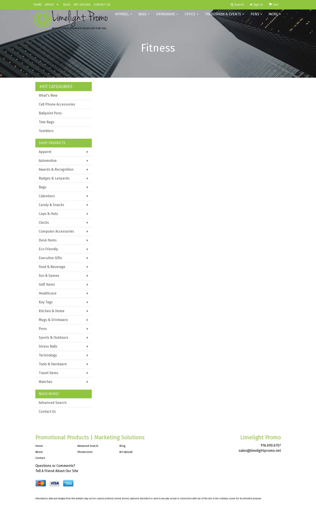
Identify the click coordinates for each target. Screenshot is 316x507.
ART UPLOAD (81, 4)
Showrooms (85, 451)
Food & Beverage (52, 267)
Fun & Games (49, 276)
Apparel (123, 17)
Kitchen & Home (51, 311)
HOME (38, 4)
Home (39, 445)
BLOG (66, 4)
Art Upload (125, 451)
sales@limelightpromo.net (260, 451)
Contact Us (47, 411)
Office (191, 17)
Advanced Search (53, 403)
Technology (48, 355)
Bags (143, 17)
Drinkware (167, 17)
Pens (256, 17)
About (39, 451)
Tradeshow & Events (224, 17)
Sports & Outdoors (53, 337)
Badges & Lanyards (54, 178)
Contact (40, 458)
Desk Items (48, 240)
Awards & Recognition (56, 169)
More (275, 17)
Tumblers (46, 131)
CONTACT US (101, 4)
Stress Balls (48, 346)
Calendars (47, 196)
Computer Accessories (56, 231)
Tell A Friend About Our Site (56, 471)
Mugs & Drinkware (53, 320)
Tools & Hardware (53, 364)
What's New (48, 95)
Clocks (44, 222)
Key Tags (46, 302)
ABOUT (49, 4)
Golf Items (47, 284)
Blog (122, 445)
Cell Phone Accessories (57, 104)
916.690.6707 (271, 445)
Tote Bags (46, 122)
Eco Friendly (48, 249)
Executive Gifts (50, 258)
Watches (45, 382)
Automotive (48, 161)
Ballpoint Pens (50, 113)
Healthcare (47, 293)
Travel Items (48, 373)
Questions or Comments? (55, 466)
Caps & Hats (48, 214)
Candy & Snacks (51, 205)
